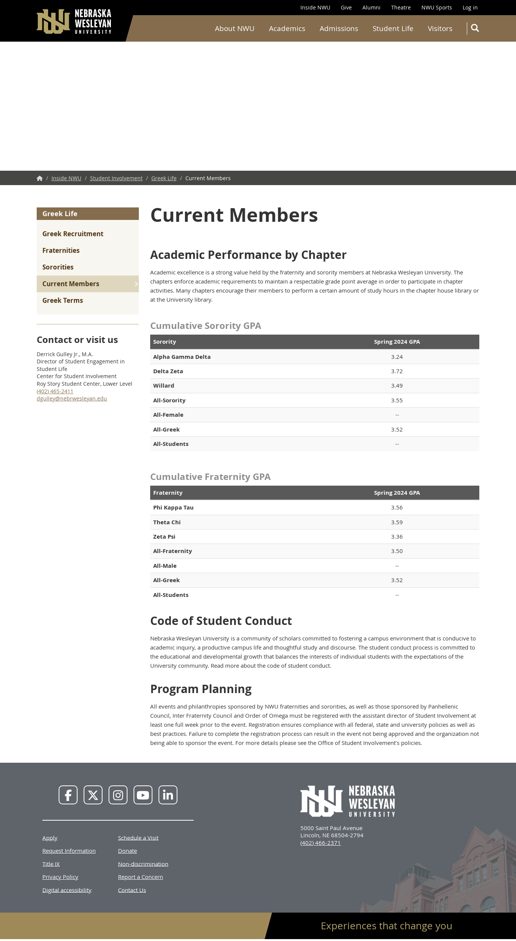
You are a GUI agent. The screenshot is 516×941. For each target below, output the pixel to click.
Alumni (371, 7)
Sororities (57, 267)
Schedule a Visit (138, 837)
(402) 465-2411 (55, 391)
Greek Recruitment (72, 233)
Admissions (339, 28)
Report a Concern (140, 876)
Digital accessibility (67, 889)
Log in (470, 7)
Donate (127, 850)
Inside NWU (315, 7)
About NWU (235, 28)
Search (476, 29)
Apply (50, 837)
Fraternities (60, 250)
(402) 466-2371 (320, 842)
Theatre (401, 7)
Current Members (70, 283)
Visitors (440, 28)
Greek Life (164, 178)
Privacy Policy (60, 876)
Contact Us (132, 889)
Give (346, 7)
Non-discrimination (143, 863)
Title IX (51, 863)
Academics (287, 28)
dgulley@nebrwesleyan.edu (72, 398)
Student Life (393, 28)
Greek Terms (62, 300)
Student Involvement (116, 178)
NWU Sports (436, 7)
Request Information (69, 850)
